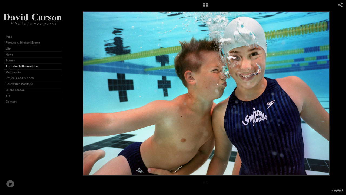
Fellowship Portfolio (19, 84)
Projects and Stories (22, 78)
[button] (205, 7)
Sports (10, 60)
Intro (9, 37)
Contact (11, 101)
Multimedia (13, 72)
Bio (8, 96)
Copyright (337, 190)
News (9, 54)
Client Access (15, 90)
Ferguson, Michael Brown (23, 42)
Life (8, 48)
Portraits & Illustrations (22, 66)
